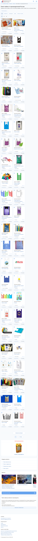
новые (15, 13)
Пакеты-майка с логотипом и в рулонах (18, 389)
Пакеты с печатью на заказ (5, 64)
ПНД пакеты (16, 217)
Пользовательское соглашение (6, 518)
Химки (15, 31)
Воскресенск (4, 185)
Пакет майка (4, 285)
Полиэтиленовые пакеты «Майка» (6, 115)
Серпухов (4, 151)
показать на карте (20, 13)
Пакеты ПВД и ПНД (17, 405)
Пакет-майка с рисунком (18, 46)
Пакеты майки (16, 131)
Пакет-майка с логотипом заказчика (6, 81)
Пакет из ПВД (4, 422)
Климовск (16, 390)
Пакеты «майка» (5, 371)
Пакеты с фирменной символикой (18, 320)
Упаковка (10, 3)
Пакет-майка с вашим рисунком (18, 423)
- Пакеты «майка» (5, 183)
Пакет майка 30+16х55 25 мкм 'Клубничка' (6, 406)
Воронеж (3, 168)
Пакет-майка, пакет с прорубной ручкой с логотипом (18, 115)
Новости (2, 527)
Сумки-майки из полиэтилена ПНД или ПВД (18, 201)
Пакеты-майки (4, 302)
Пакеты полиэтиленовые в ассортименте (7, 218)
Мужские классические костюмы (6, 533)
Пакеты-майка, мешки (6, 46)
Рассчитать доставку (19, 492)
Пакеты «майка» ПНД (6, 97)
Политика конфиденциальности (6, 519)
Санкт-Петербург (5, 202)
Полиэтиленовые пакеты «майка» (18, 167)
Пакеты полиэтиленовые (6, 29)
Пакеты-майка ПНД (17, 63)
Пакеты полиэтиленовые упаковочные (18, 235)
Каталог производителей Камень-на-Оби (7, 532)
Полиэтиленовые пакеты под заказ (6, 201)
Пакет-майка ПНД (5, 268)
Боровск (16, 373)
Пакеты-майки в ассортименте (5, 149)
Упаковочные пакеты (7, 466)
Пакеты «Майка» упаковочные (17, 184)
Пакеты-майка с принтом (18, 251)
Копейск (16, 48)
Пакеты (14, 3)
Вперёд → (21, 436)
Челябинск (4, 134)
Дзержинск (4, 48)
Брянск (3, 356)
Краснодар (4, 373)
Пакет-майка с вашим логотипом (6, 338)
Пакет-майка (4, 234)
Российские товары (5, 3)
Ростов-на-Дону (17, 117)
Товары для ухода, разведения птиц (6, 534)
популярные (11, 13)
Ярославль (16, 168)
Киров (15, 339)
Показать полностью (19, 507)
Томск (3, 219)
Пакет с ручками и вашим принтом (19, 286)
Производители (3, 524)
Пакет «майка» (4, 354)
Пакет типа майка (17, 80)
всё (2, 13)
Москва (3, 117)
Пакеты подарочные (7, 464)
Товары (2, 523)
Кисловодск (4, 31)
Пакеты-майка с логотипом (5, 252)
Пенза (15, 219)
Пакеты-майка (16, 97)
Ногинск (3, 305)
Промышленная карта (4, 525)
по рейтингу (6, 13)
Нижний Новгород (17, 100)
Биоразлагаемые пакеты (18, 148)
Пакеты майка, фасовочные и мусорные (18, 30)
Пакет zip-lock (5, 468)
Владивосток (16, 322)
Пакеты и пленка (17, 268)
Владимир (16, 134)
